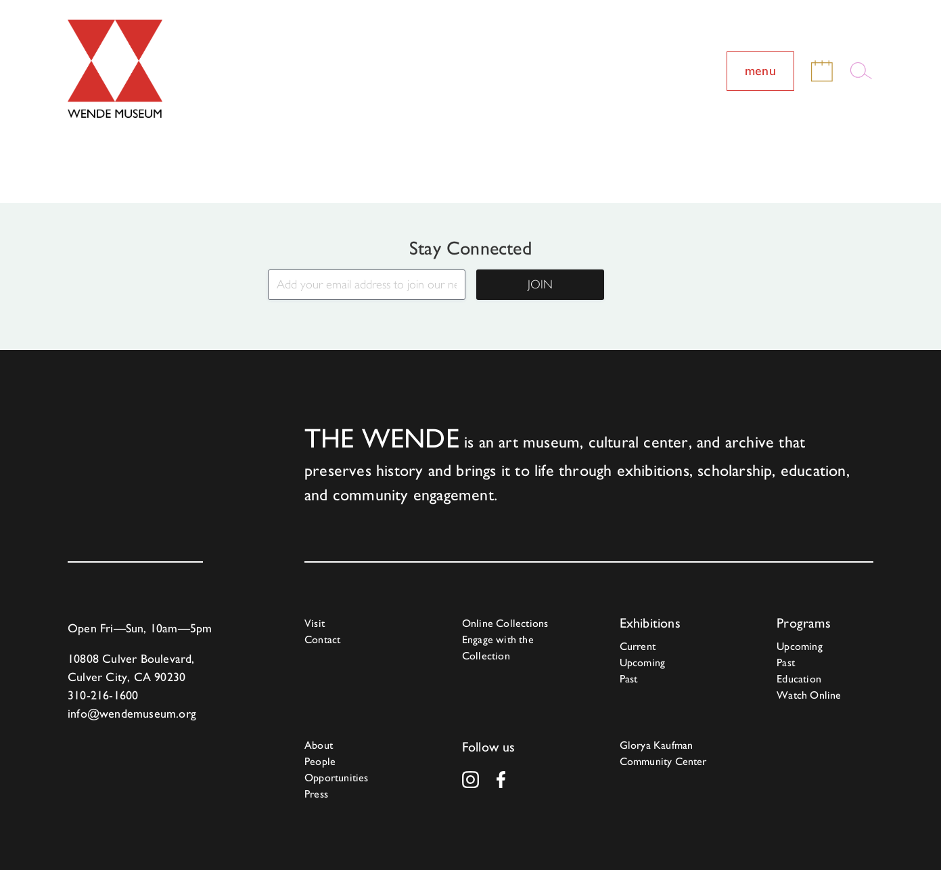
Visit (314, 623)
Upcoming (643, 662)
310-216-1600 (103, 695)
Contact (322, 639)
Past (629, 678)
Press (316, 793)
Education (799, 678)
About (318, 745)
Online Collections (505, 623)
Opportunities (336, 777)
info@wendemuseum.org (132, 713)
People (320, 761)
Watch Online (809, 695)
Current (638, 646)
